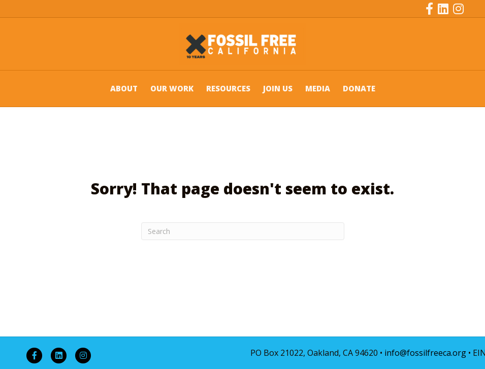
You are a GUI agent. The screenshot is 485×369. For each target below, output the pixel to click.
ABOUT (124, 88)
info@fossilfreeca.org (425, 352)
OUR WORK (171, 88)
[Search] (242, 231)
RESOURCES (228, 88)
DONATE (359, 88)
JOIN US (278, 88)
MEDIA (317, 88)
